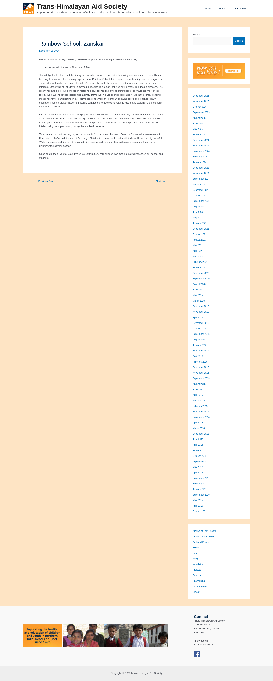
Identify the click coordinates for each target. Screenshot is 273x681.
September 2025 (202, 112)
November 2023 (201, 173)
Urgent (196, 592)
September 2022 (202, 201)
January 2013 (200, 450)
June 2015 (198, 389)
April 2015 (198, 395)
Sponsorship (199, 581)
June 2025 (198, 123)
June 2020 (198, 289)
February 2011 (201, 483)
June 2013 (198, 439)
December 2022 (201, 190)
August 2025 (199, 118)
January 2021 (200, 267)
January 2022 (200, 223)
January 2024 (200, 162)
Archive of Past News (204, 536)
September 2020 (202, 278)
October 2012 (200, 456)
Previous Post (45, 181)
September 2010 (202, 494)
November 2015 (201, 372)
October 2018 (200, 328)
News (226, 8)
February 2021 (201, 262)
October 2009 (200, 511)
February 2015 (201, 406)
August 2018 (199, 339)
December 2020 (201, 273)
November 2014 (201, 411)
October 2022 (200, 195)
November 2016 (201, 350)
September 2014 (202, 417)
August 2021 (199, 239)
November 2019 (201, 311)
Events (196, 547)
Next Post (162, 181)
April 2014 (198, 422)
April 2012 (198, 472)
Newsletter (198, 564)
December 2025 (201, 96)
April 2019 (198, 317)
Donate (214, 8)
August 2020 (199, 284)
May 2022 (198, 217)
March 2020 (199, 300)
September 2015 (202, 378)
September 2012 (202, 461)
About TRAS (241, 8)
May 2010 (198, 500)
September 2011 (202, 478)
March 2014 (199, 428)
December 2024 (201, 140)
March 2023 (199, 184)
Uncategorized (201, 586)
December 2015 (201, 367)
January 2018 (200, 345)
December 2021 (201, 229)
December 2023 (201, 168)
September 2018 (202, 334)
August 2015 (199, 384)
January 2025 (200, 134)
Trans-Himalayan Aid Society (82, 6)
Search (196, 34)
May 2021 (198, 245)
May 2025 (198, 129)
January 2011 (200, 489)
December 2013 (201, 433)
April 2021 (198, 251)
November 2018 (201, 323)
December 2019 (201, 306)
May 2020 (198, 295)
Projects (197, 569)
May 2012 (198, 467)
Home (196, 553)
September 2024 (202, 151)
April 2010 (198, 505)
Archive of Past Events (205, 531)
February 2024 (201, 156)
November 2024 (201, 145)
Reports (197, 575)
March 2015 (199, 400)
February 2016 (201, 361)
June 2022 (198, 212)
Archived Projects (202, 542)
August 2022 (199, 206)
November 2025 (201, 101)
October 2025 (200, 107)
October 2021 (200, 234)
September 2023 (202, 178)
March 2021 (199, 256)
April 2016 (198, 356)
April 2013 (198, 444)
